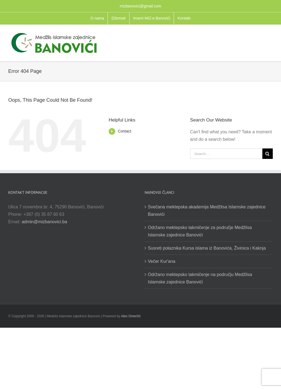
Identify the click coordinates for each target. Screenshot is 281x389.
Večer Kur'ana (161, 261)
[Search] (267, 153)
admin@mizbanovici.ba (44, 221)
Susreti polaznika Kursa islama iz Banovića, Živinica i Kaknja (207, 248)
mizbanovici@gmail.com (140, 6)
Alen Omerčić (131, 316)
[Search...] (226, 153)
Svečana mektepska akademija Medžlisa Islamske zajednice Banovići (207, 211)
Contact (124, 131)
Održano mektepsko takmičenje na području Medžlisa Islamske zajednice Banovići (200, 278)
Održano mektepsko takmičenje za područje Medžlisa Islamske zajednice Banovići (200, 231)
